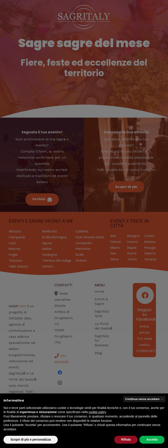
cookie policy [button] (97, 412)
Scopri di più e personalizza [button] (30, 439)
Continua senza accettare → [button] (144, 399)
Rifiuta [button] (126, 439)
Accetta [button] (152, 439)
